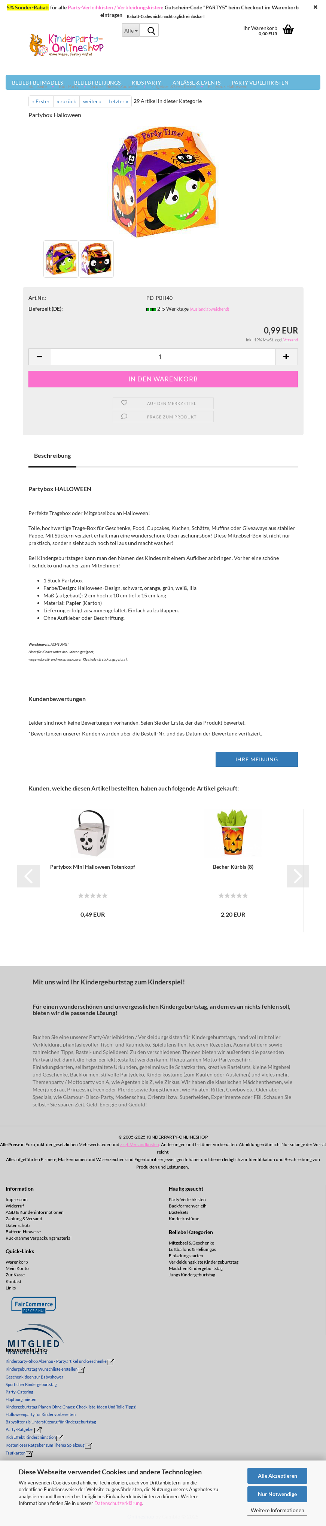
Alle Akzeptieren (277, 1475)
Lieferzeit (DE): (45, 308)
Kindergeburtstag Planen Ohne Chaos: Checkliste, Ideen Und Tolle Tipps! (71, 1406)
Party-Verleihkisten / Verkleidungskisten (115, 7)
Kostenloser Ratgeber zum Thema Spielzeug (45, 1445)
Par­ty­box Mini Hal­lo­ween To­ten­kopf (92, 866)
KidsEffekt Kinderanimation (31, 1437)
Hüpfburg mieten (21, 1399)
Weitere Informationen (277, 1510)
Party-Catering (19, 1391)
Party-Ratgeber (20, 1429)
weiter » (92, 101)
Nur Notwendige (277, 1494)
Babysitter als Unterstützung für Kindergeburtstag (51, 1421)
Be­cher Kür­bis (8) (233, 866)
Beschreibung (52, 455)
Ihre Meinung (256, 759)
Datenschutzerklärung (118, 1503)
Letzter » (118, 101)
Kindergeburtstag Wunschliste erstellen (41, 1369)
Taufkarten (15, 1452)
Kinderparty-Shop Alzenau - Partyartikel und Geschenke (56, 1361)
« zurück (66, 101)
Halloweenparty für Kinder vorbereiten (41, 1414)
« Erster (41, 101)
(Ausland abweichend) (209, 309)
